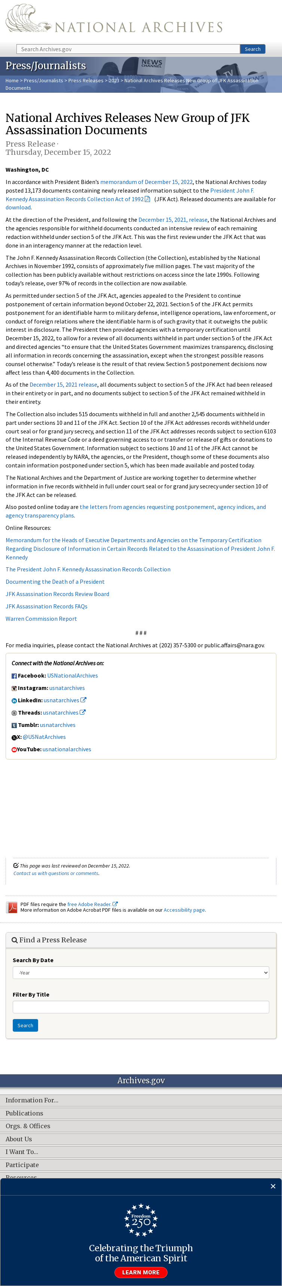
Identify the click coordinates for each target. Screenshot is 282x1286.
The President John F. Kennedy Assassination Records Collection (88, 569)
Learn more (141, 1272)
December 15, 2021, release (173, 219)
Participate (22, 1165)
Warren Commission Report (41, 618)
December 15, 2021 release (63, 384)
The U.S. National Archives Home (114, 21)
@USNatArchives (44, 736)
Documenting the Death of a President (55, 581)
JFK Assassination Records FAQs (47, 606)
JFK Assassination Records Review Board (57, 594)
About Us (19, 1139)
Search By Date (33, 960)
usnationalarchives (67, 749)
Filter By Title (31, 994)
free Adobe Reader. (92, 904)
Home (12, 80)
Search (253, 49)
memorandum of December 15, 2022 (146, 181)
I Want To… (22, 1152)
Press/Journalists (43, 80)
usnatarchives (67, 687)
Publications (24, 1113)
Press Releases (86, 80)
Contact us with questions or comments (55, 873)
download (18, 207)
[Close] (273, 1186)
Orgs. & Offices (28, 1126)
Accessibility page (184, 909)
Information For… (32, 1100)
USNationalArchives (72, 675)
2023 (114, 80)
